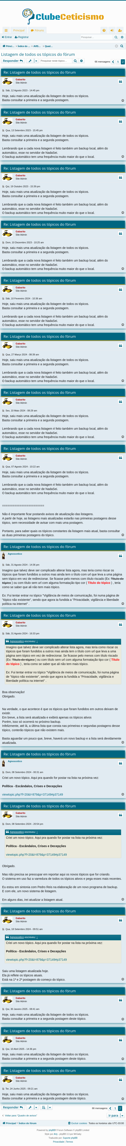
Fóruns (39, 30)
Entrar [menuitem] (113, 31)
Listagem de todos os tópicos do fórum (38, 54)
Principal (18, 30)
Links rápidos (6, 31)
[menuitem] (104, 30)
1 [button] (118, 62)
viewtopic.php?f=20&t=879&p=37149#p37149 (32, 794)
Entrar (8, 37)
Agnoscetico (15, 553)
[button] (113, 61)
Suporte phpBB (70, 1138)
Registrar (23, 37)
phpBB (52, 1130)
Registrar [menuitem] (120, 31)
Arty (56, 1134)
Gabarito (20, 79)
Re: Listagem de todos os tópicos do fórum (40, 72)
